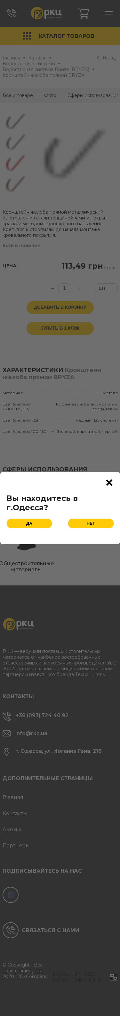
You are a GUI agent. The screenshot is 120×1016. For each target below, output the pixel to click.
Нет (90, 523)
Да (29, 523)
